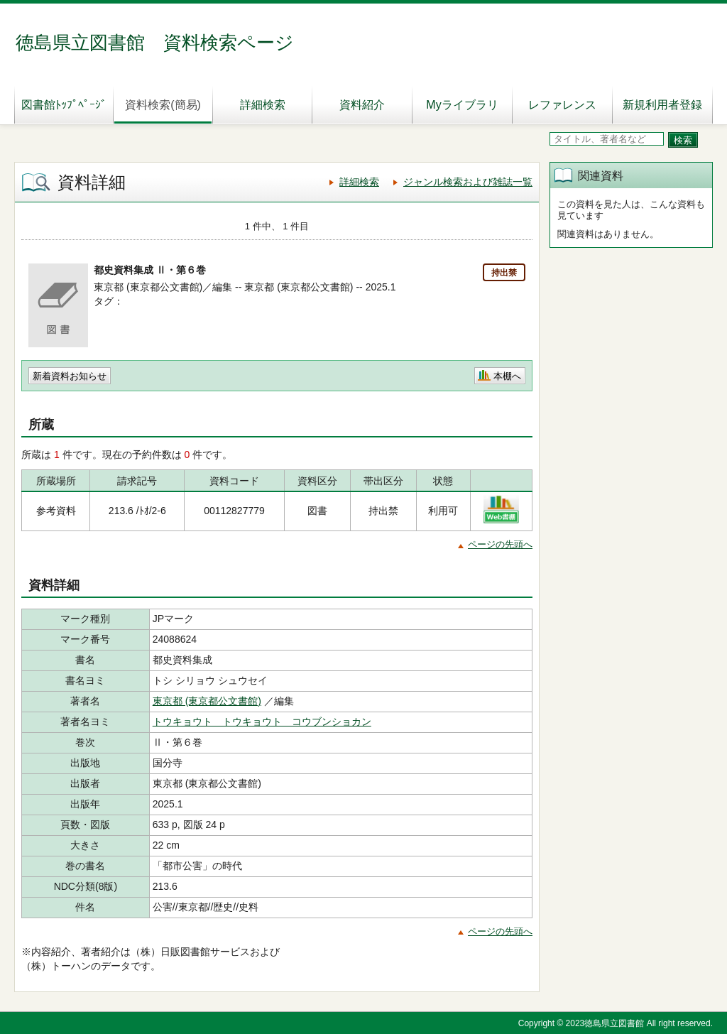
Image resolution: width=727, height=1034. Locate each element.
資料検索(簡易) (163, 105)
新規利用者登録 (662, 105)
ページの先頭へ (500, 544)
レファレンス (562, 105)
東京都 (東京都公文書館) (207, 701)
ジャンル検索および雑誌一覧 (467, 181)
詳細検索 (262, 105)
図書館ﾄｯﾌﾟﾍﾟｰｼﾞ (63, 105)
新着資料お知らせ (69, 376)
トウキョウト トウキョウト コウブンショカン (262, 721)
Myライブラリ (462, 105)
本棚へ (507, 376)
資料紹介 (362, 105)
